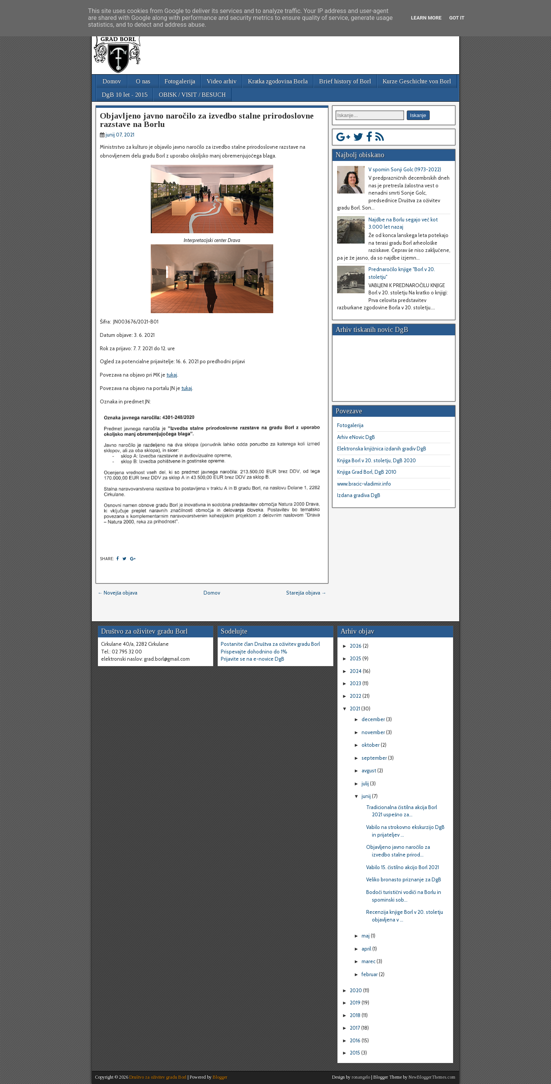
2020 (356, 990)
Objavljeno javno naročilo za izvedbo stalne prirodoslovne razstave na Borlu (207, 120)
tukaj (171, 375)
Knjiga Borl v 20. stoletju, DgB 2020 (376, 460)
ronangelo (361, 1077)
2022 (356, 696)
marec (369, 961)
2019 (356, 1002)
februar (370, 974)
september (375, 758)
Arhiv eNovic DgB (356, 437)
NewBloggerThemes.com (432, 1077)
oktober (371, 745)
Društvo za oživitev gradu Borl (157, 1077)
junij (367, 796)
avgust (369, 770)
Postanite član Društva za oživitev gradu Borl (270, 644)
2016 (356, 1040)
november (374, 732)
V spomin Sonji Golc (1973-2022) (404, 169)
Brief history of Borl (345, 81)
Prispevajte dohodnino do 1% (254, 651)
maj (366, 936)
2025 (356, 658)
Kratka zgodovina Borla (278, 81)
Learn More (426, 18)
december (374, 719)
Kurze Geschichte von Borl (417, 81)
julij (366, 783)
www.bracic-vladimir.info (364, 484)
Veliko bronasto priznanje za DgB (403, 879)
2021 (355, 708)
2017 (355, 1028)
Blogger (220, 1077)
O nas (143, 81)
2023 (356, 683)
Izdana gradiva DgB (358, 495)
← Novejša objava (117, 593)
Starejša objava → (306, 593)
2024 (356, 671)
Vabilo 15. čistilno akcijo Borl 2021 (402, 867)
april (367, 949)
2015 (355, 1053)
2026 (356, 646)
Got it (457, 18)
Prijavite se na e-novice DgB (252, 659)
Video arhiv (221, 81)
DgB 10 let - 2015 (124, 94)
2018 (356, 1015)
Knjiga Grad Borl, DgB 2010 (366, 472)
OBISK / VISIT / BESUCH (192, 94)
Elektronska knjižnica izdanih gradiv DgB (381, 448)
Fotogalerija (180, 81)
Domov (112, 81)
